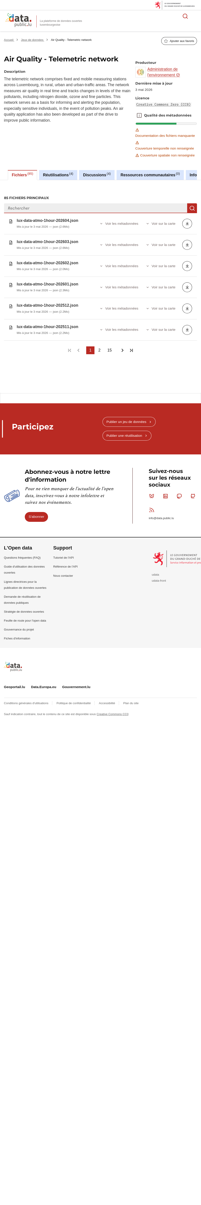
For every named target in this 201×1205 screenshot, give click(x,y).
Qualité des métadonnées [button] (139, 115)
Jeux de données (32, 40)
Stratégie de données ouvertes (24, 608)
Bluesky (153, 492)
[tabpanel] (100, 284)
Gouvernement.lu (76, 683)
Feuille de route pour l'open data (25, 617)
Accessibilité (107, 699)
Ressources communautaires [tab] (150, 174)
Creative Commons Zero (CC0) (163, 104)
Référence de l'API (65, 563)
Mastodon (180, 492)
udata (155, 571)
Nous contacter (63, 572)
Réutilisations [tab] (58, 174)
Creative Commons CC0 (113, 710)
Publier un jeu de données (126, 418)
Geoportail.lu (14, 683)
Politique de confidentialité (74, 699)
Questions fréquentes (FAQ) (22, 554)
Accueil (9, 40)
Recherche (192, 208)
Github (194, 492)
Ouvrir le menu (195, 16)
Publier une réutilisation (124, 432)
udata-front (159, 577)
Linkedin (166, 492)
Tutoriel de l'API (63, 554)
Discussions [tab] (97, 174)
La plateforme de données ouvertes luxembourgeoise (61, 22)
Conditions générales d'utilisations (26, 699)
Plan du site (131, 699)
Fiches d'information (17, 635)
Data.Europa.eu (43, 683)
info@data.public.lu (161, 514)
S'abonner (36, 513)
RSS (153, 506)
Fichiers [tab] (22, 174)
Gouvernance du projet (19, 626)
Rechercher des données (185, 16)
